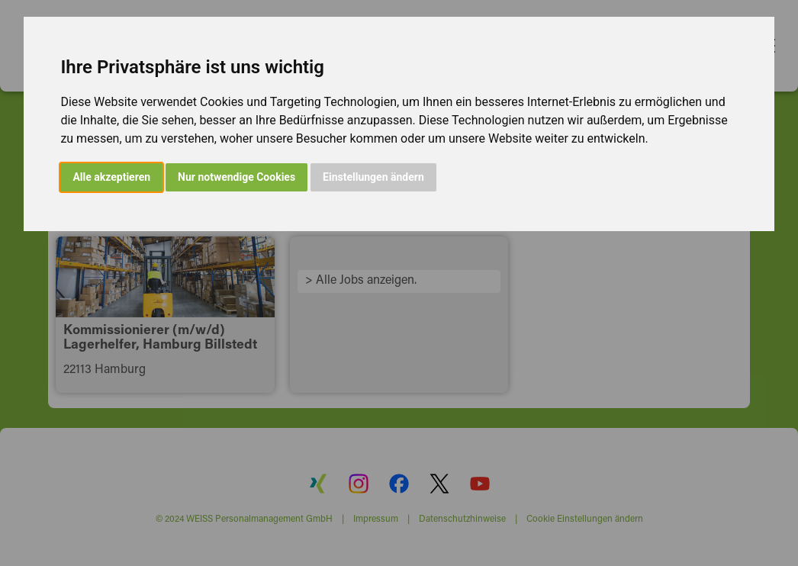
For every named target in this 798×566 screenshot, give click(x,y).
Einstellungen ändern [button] (373, 177)
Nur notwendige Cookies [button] (236, 177)
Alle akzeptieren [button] (111, 177)
